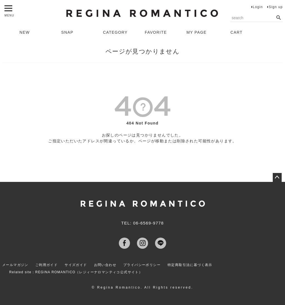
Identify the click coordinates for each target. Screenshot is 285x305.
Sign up (276, 7)
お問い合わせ (105, 265)
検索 (278, 18)
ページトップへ (277, 177)
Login (258, 7)
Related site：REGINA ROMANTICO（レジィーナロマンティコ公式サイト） (75, 272)
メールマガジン (15, 265)
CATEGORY (115, 32)
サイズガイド (76, 265)
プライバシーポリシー (142, 265)
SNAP (67, 32)
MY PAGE (196, 32)
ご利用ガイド (46, 265)
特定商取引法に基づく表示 (190, 265)
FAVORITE (156, 32)
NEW (24, 32)
